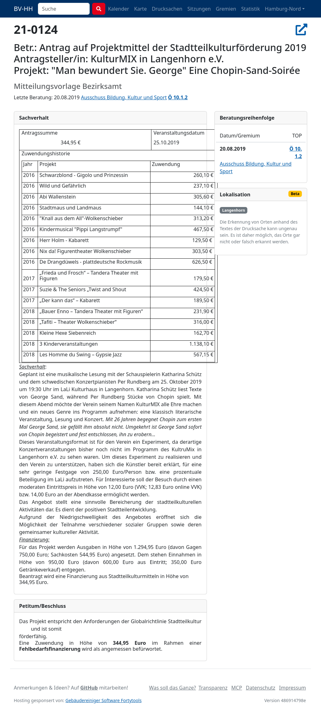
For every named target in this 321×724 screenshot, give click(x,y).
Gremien (226, 8)
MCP (236, 687)
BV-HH (23, 8)
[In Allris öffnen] (301, 29)
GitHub (89, 687)
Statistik (250, 8)
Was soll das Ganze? (172, 687)
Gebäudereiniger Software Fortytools (104, 700)
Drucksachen (167, 8)
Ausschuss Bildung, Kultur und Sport (124, 97)
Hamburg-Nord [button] (283, 8)
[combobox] (64, 9)
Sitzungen (199, 8)
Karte (140, 8)
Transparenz (212, 687)
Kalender (118, 8)
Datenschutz (260, 687)
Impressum (292, 687)
